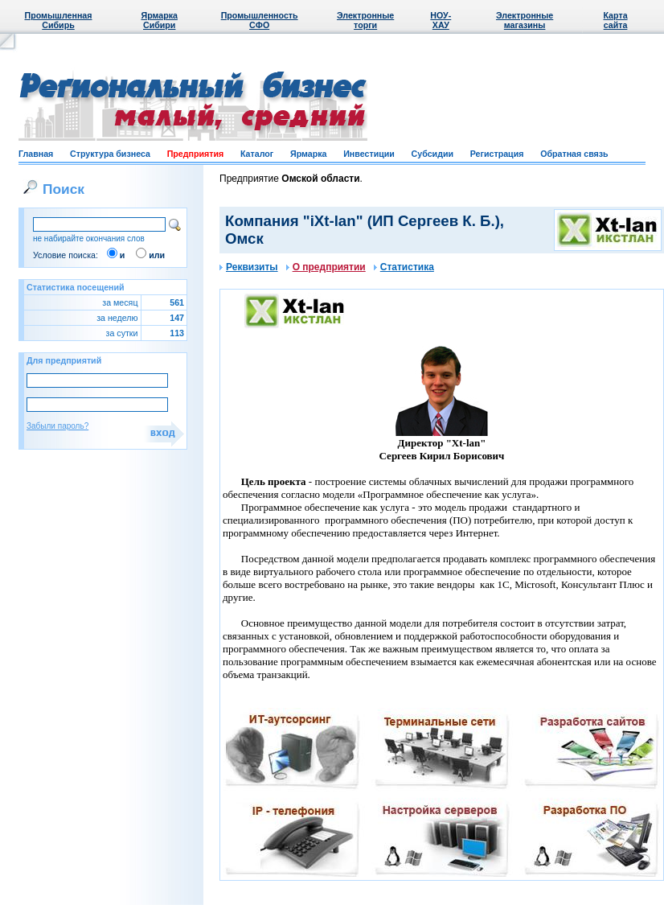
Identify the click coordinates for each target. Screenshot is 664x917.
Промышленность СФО (259, 20)
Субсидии (432, 153)
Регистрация (497, 153)
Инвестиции (369, 153)
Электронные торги (365, 20)
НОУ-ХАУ (440, 20)
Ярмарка (308, 153)
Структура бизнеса (110, 153)
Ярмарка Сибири (159, 20)
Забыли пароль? (57, 425)
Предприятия (195, 153)
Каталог (256, 153)
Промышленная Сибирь (58, 20)
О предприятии (326, 267)
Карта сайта (615, 20)
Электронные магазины (524, 20)
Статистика (404, 267)
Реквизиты (248, 267)
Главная (35, 153)
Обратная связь (574, 153)
